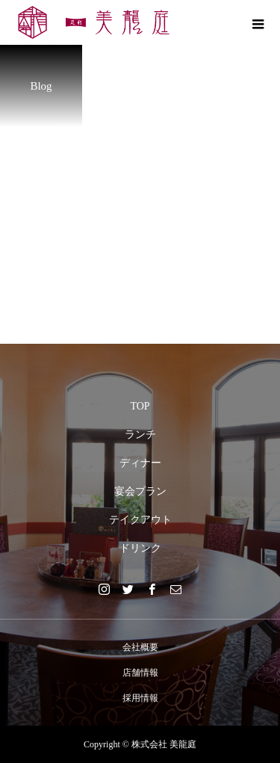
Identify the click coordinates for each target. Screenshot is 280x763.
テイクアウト (140, 519)
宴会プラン (140, 491)
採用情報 (140, 698)
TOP (139, 406)
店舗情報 (140, 672)
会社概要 (140, 647)
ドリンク (140, 548)
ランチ (140, 434)
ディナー (140, 463)
